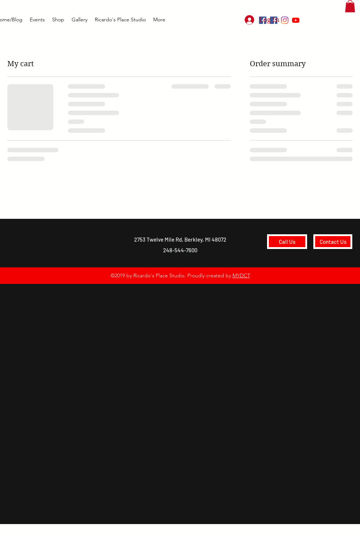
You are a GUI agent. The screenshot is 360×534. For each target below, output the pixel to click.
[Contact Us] (332, 241)
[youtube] (295, 20)
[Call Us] (287, 241)
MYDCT (241, 275)
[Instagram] (284, 20)
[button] (350, 6)
